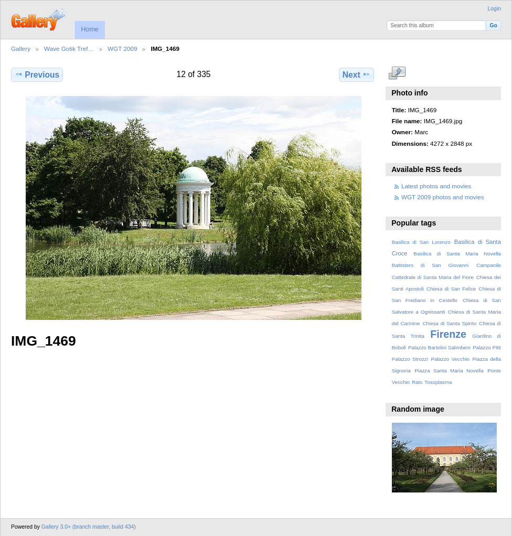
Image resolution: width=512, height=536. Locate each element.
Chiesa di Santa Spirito (449, 323)
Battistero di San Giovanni (430, 265)
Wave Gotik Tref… (69, 48)
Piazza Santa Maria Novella (449, 370)
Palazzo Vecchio (450, 359)
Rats (417, 382)
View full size (397, 73)
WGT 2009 (122, 48)
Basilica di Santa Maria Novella (457, 253)
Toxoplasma (438, 382)
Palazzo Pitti (487, 347)
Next (356, 74)
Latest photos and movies (436, 186)
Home (89, 29)
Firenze (448, 334)
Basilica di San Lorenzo (421, 242)
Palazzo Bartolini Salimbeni (439, 347)
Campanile (488, 265)
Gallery (20, 48)
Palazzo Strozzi (410, 359)
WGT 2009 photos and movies (442, 197)
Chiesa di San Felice (451, 289)
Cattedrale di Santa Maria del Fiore (433, 277)
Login (494, 9)
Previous (37, 74)
